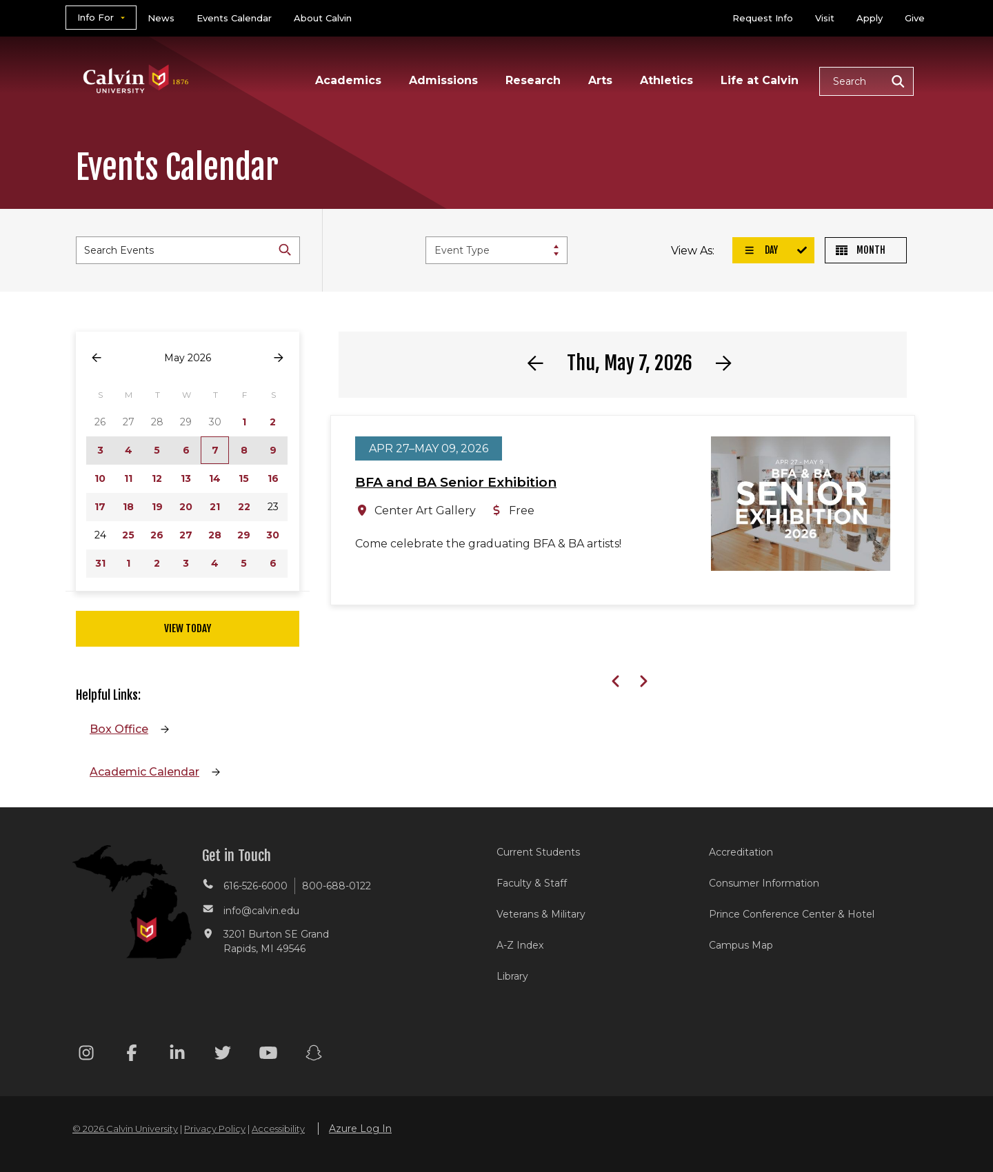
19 (157, 507)
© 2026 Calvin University (125, 1128)
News (161, 17)
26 (156, 535)
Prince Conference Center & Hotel (791, 914)
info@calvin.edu (261, 911)
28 (214, 535)
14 (215, 478)
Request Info (762, 17)
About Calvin (323, 17)
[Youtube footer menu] (268, 1055)
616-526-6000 (255, 886)
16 (273, 478)
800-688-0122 (336, 886)
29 (243, 535)
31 (100, 563)
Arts (600, 80)
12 (157, 478)
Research (533, 80)
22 (244, 507)
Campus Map (741, 945)
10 (100, 478)
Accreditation (741, 852)
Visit (824, 17)
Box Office (119, 729)
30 (272, 535)
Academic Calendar (144, 771)
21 (215, 507)
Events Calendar (234, 17)
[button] (866, 81)
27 (185, 535)
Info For (95, 17)
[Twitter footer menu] (222, 1055)
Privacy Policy (214, 1128)
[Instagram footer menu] (86, 1055)
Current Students (538, 852)
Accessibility (278, 1128)
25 (128, 535)
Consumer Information (764, 883)
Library (512, 976)
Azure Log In (360, 1128)
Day (760, 250)
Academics (348, 80)
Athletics (666, 80)
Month (860, 250)
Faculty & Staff (531, 883)
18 (128, 507)
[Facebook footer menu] (131, 1055)
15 (244, 478)
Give (915, 17)
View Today (187, 628)
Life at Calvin (760, 80)
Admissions (443, 80)
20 (185, 507)
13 (186, 478)
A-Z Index (519, 945)
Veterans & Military (540, 914)
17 (100, 507)
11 (128, 478)
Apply (869, 17)
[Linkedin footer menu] (177, 1055)
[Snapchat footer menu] (313, 1055)
